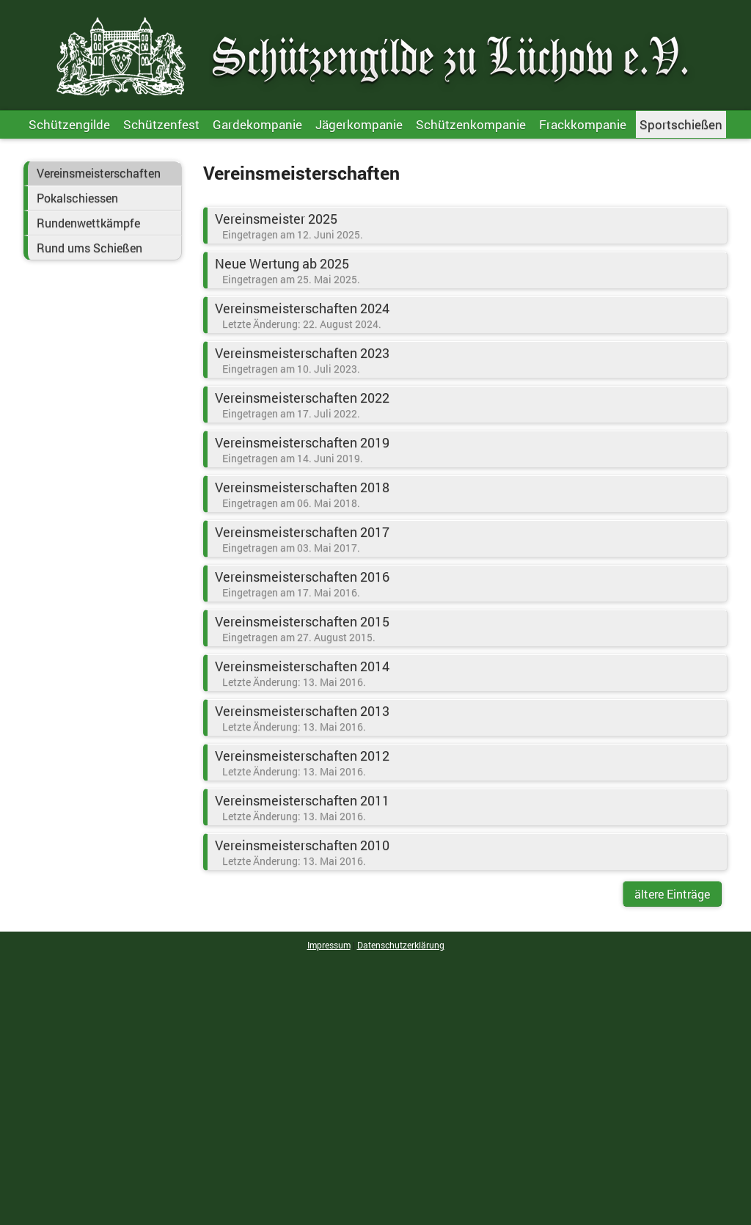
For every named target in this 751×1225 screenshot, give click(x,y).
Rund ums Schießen (89, 248)
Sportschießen (681, 124)
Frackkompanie (582, 124)
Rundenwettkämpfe (88, 223)
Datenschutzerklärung (400, 945)
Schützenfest (161, 124)
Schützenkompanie (471, 124)
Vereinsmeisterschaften (99, 173)
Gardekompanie (257, 124)
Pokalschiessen (77, 198)
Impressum (329, 945)
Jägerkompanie (359, 124)
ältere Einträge (672, 894)
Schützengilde (69, 124)
